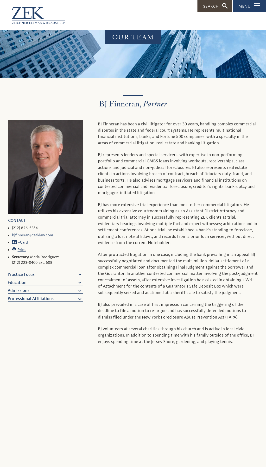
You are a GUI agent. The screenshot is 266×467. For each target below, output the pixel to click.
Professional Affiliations (31, 298)
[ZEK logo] (32, 13)
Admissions (18, 290)
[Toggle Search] (214, 6)
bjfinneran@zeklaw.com (32, 235)
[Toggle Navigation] (249, 6)
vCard (23, 242)
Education (17, 282)
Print (22, 249)
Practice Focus (21, 274)
